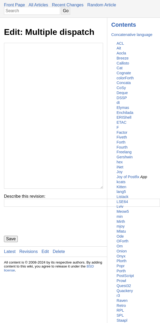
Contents (123, 24)
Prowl (121, 281)
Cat (119, 68)
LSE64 (122, 202)
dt (118, 102)
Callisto (123, 63)
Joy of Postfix (128, 177)
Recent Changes (67, 5)
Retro (121, 305)
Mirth (121, 221)
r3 (118, 295)
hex (120, 162)
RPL (120, 310)
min (120, 216)
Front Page (14, 5)
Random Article (101, 5)
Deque (122, 93)
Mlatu (121, 231)
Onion (122, 251)
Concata (124, 83)
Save (11, 270)
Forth (121, 142)
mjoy (121, 226)
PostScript (125, 276)
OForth (122, 241)
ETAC (121, 122)
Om (120, 246)
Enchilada (125, 112)
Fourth (122, 147)
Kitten (121, 187)
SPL (120, 315)
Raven (122, 300)
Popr (121, 266)
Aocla (121, 53)
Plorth (122, 261)
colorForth (125, 78)
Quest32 (124, 286)
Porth (121, 271)
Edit (45, 283)
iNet (120, 167)
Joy (119, 172)
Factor (122, 132)
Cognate (124, 73)
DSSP (122, 98)
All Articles (38, 5)
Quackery (125, 291)
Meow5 (123, 211)
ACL (120, 43)
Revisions (28, 283)
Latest (10, 283)
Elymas (123, 107)
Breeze (123, 58)
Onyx (121, 256)
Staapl (122, 320)
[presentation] (44, 253)
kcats (121, 182)
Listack (122, 197)
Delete (59, 283)
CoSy (121, 88)
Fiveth (122, 137)
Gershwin (125, 157)
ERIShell (124, 117)
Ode (120, 236)
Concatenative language (131, 35)
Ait (119, 48)
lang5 (121, 192)
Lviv (120, 206)
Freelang (124, 152)
